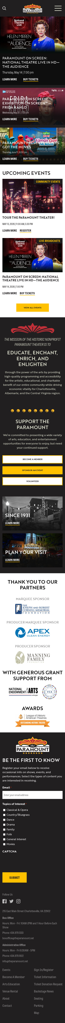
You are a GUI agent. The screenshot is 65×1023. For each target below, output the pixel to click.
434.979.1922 (17, 956)
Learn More (9, 79)
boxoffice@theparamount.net (18, 938)
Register (25, 230)
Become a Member (32, 459)
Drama (11, 824)
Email (6, 787)
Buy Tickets (30, 79)
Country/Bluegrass (18, 815)
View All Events (32, 307)
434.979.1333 (16, 933)
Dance (10, 819)
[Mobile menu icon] (58, 8)
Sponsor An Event (32, 470)
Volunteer (32, 481)
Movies (11, 844)
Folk (9, 834)
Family (11, 829)
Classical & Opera (17, 810)
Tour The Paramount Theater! (28, 217)
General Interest (16, 839)
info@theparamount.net (15, 961)
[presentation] (28, 870)
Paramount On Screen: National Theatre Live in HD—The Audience (30, 278)
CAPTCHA (9, 851)
